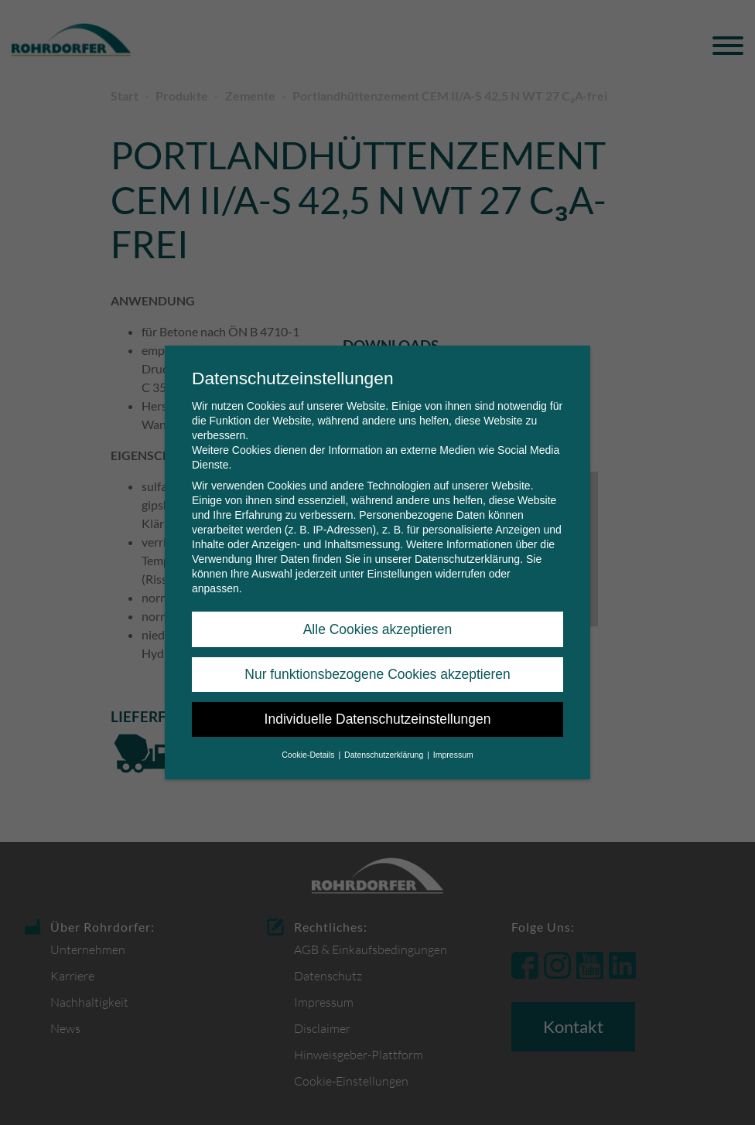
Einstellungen (399, 559)
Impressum (453, 740)
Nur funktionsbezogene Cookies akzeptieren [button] (377, 659)
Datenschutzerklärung (467, 544)
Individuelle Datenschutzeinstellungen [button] (378, 704)
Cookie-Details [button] (309, 740)
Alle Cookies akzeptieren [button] (378, 614)
